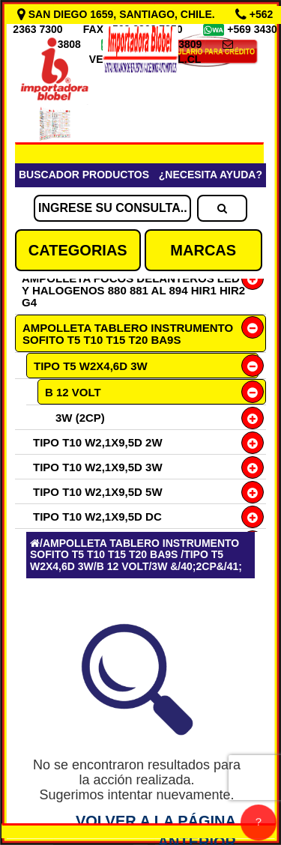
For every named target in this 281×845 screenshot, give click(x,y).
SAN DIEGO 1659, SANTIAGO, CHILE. (117, 14)
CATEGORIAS (77, 250)
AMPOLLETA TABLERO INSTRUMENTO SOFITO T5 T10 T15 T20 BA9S (127, 333)
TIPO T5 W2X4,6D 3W (91, 366)
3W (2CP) (80, 417)
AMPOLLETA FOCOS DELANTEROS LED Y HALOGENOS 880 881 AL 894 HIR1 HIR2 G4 (133, 290)
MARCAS (203, 250)
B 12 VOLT (73, 392)
